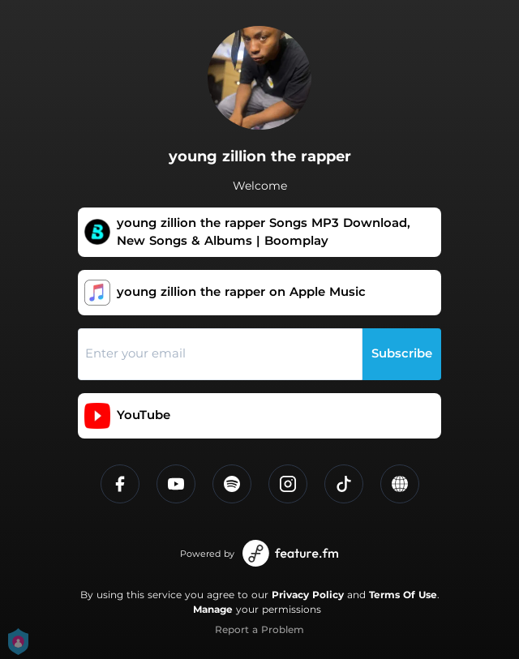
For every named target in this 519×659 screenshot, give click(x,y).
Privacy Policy (308, 594)
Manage (213, 609)
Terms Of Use (403, 594)
